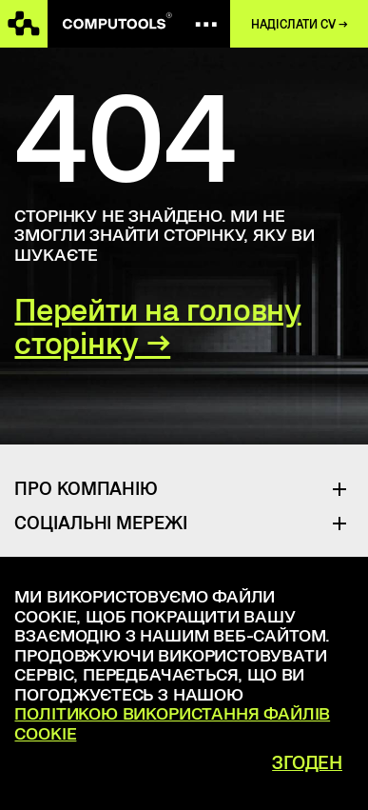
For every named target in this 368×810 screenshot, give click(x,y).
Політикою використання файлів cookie (172, 722)
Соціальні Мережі (100, 522)
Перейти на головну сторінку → (157, 326)
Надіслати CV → (299, 23)
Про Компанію (86, 488)
